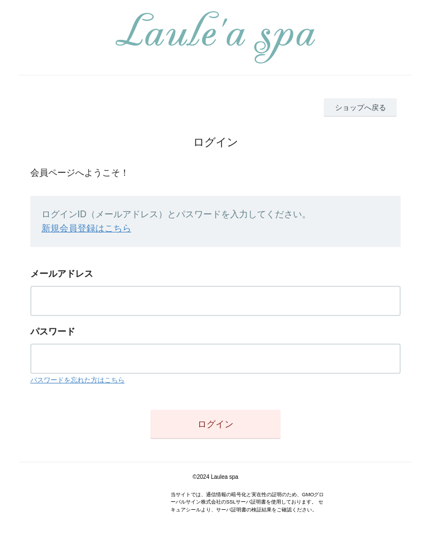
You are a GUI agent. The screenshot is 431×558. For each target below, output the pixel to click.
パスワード (52, 331)
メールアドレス (61, 273)
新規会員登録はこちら (86, 228)
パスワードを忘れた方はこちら (77, 380)
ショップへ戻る (360, 107)
